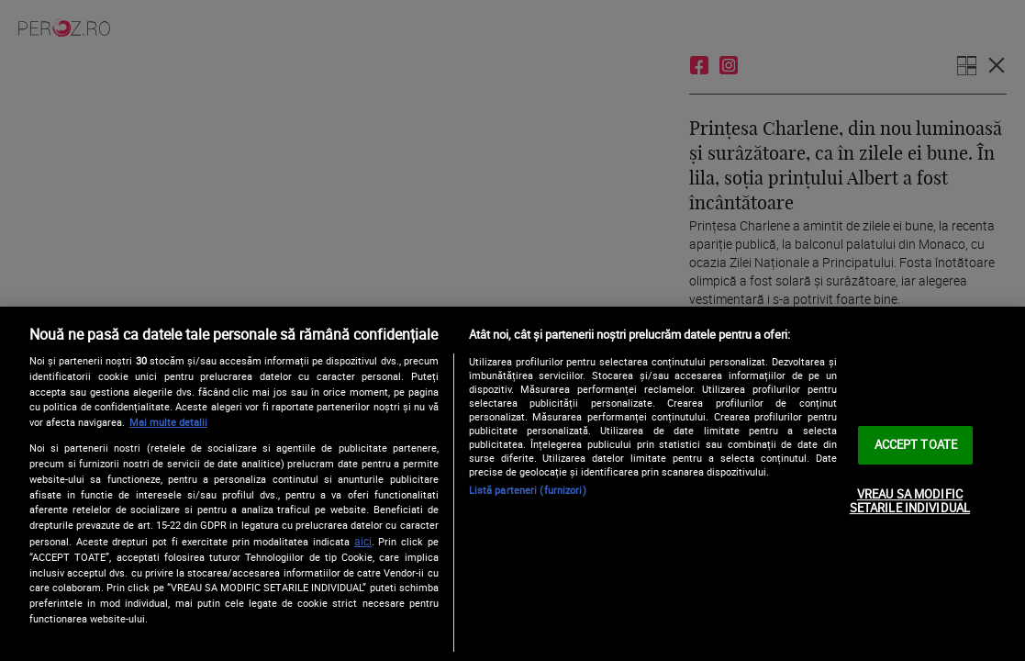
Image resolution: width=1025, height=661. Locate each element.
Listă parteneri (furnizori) (527, 490)
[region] (512, 484)
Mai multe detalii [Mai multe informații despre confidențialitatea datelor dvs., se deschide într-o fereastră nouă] (168, 422)
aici (363, 541)
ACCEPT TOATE (916, 444)
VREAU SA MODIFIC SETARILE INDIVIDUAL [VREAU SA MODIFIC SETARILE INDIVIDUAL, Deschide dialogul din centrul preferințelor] (910, 501)
